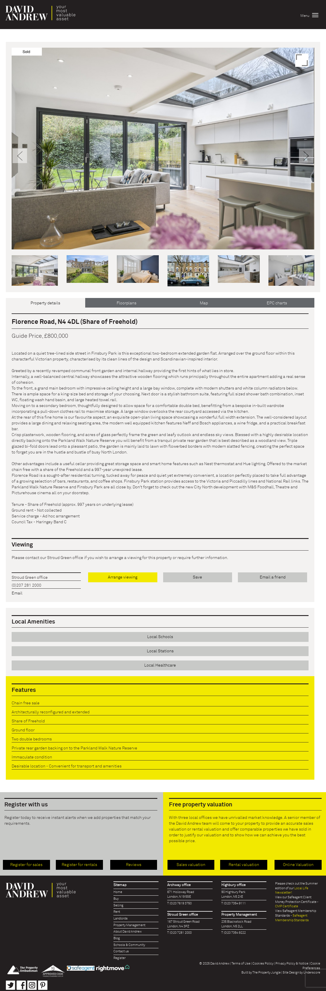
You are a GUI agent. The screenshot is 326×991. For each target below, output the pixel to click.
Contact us (121, 951)
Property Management (129, 925)
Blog (116, 938)
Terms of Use (240, 963)
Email (17, 593)
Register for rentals (79, 865)
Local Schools (160, 637)
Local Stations (160, 651)
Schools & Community (129, 945)
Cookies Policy (262, 963)
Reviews (133, 865)
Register (119, 958)
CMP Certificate (286, 906)
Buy (116, 898)
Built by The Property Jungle (261, 972)
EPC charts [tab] (277, 303)
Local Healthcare (160, 665)
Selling (118, 905)
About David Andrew (127, 931)
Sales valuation (191, 865)
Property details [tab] (45, 303)
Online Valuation (298, 865)
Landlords (120, 918)
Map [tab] (204, 303)
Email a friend (273, 577)
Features (24, 690)
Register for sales (26, 865)
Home (117, 892)
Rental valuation (244, 865)
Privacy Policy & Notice (291, 963)
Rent (116, 911)
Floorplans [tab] (126, 303)
